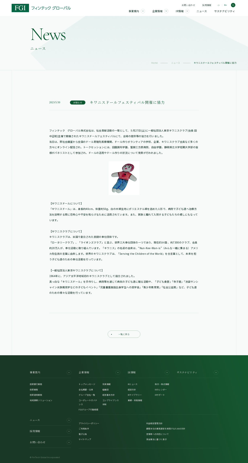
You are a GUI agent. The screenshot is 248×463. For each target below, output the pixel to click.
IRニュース (133, 384)
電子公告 (83, 434)
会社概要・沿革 (86, 389)
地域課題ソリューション (41, 400)
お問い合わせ (188, 5)
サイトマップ (85, 439)
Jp (218, 5)
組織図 (105, 389)
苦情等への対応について (157, 434)
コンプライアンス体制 (110, 402)
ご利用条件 (84, 428)
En (225, 5)
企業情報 (99, 372)
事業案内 (50, 372)
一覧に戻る (120, 334)
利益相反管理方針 (154, 423)
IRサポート (160, 394)
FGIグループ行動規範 (88, 409)
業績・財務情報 (135, 400)
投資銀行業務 (36, 384)
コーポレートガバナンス (88, 402)
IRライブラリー (135, 394)
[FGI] (41, 8)
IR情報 (148, 372)
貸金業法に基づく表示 (156, 439)
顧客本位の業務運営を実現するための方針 (165, 428)
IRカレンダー (161, 389)
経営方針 (132, 389)
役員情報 (106, 384)
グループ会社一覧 (87, 394)
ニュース (175, 62)
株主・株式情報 (162, 384)
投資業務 (34, 389)
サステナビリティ (197, 372)
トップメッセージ (87, 384)
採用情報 (206, 5)
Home (154, 62)
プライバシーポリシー (89, 423)
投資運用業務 (36, 394)
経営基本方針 (108, 394)
